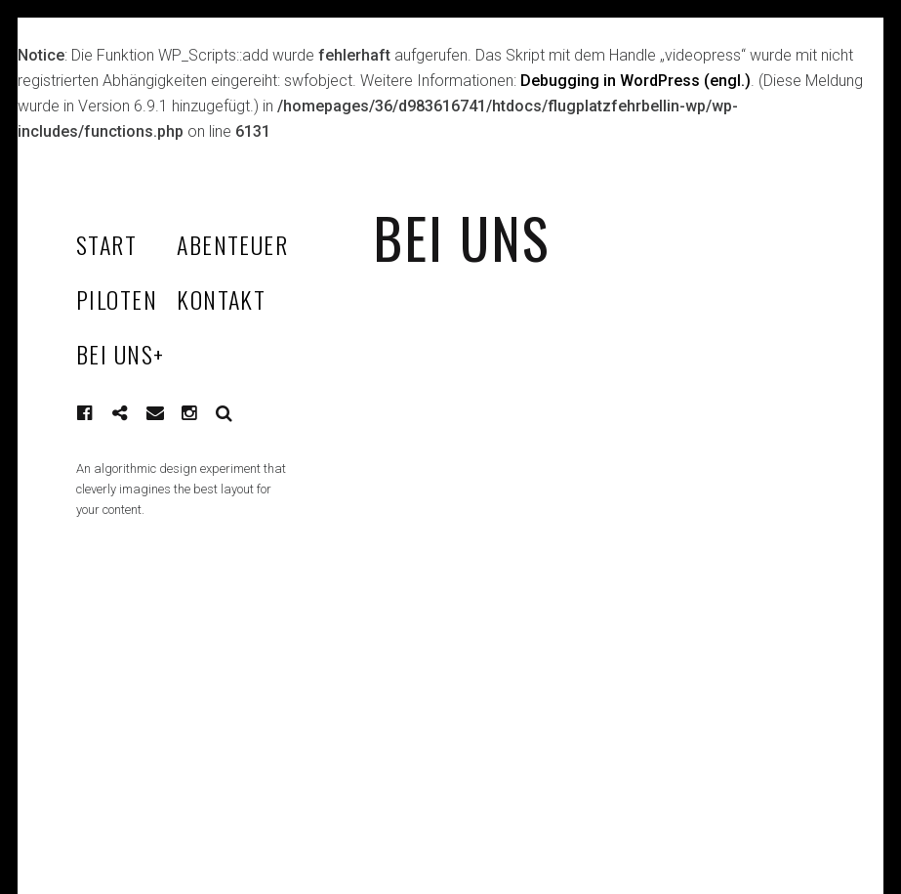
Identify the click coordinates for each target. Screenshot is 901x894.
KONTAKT (221, 299)
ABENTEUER (232, 244)
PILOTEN (116, 299)
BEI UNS (120, 353)
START (106, 244)
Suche (224, 413)
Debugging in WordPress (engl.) (635, 80)
